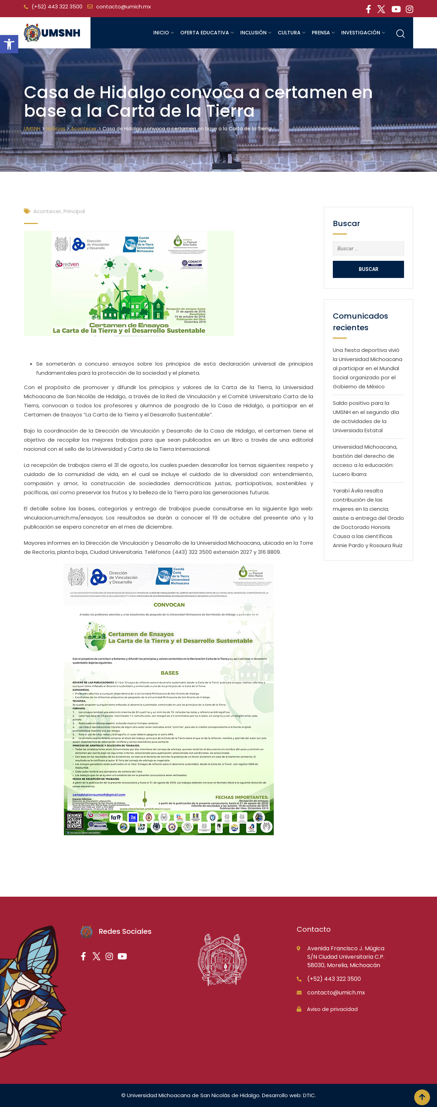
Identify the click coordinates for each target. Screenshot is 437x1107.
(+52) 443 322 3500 (57, 6)
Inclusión (253, 32)
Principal (74, 211)
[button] (9, 44)
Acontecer (47, 211)
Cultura (289, 32)
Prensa (321, 32)
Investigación (360, 32)
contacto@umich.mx (123, 6)
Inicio (161, 32)
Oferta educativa (204, 32)
